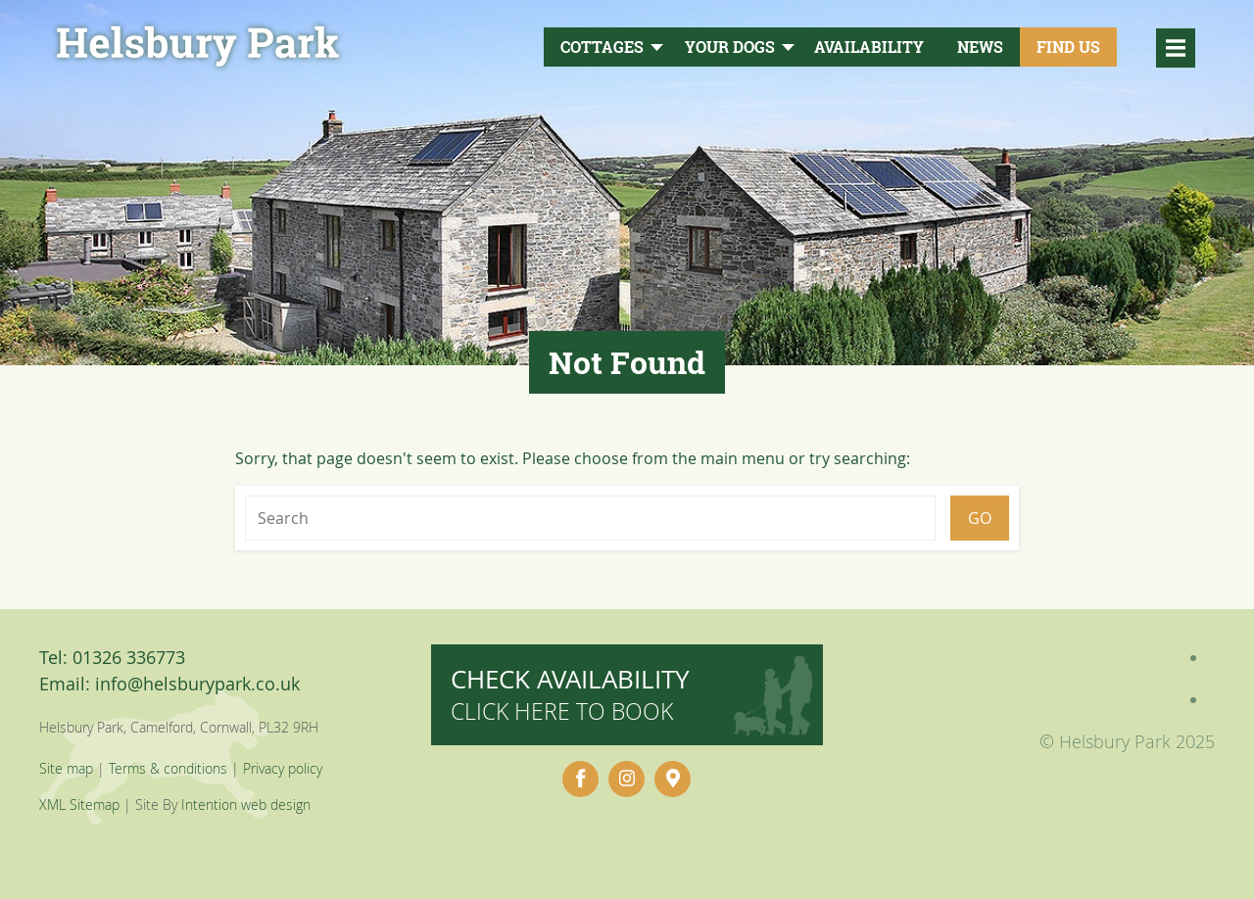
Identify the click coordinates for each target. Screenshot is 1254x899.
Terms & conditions (168, 768)
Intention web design (246, 804)
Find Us (1068, 47)
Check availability (570, 694)
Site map (66, 768)
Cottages (602, 47)
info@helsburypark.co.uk (197, 683)
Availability (869, 47)
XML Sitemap (79, 804)
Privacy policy (282, 768)
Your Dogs (730, 47)
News (980, 47)
